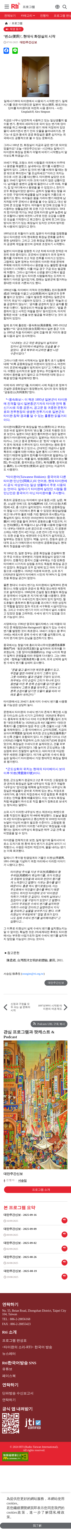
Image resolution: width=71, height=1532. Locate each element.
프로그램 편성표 (14, 1340)
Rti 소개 (9, 1332)
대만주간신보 (28, 42)
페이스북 (9, 1376)
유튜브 (7, 1369)
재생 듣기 (13, 29)
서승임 (22, 1180)
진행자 (44, 15)
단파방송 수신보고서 (17, 1393)
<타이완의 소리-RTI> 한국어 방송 (27, 1347)
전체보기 (10, 15)
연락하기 (10, 1304)
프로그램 (16, 23)
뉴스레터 (9, 1353)
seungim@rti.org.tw (33, 973)
